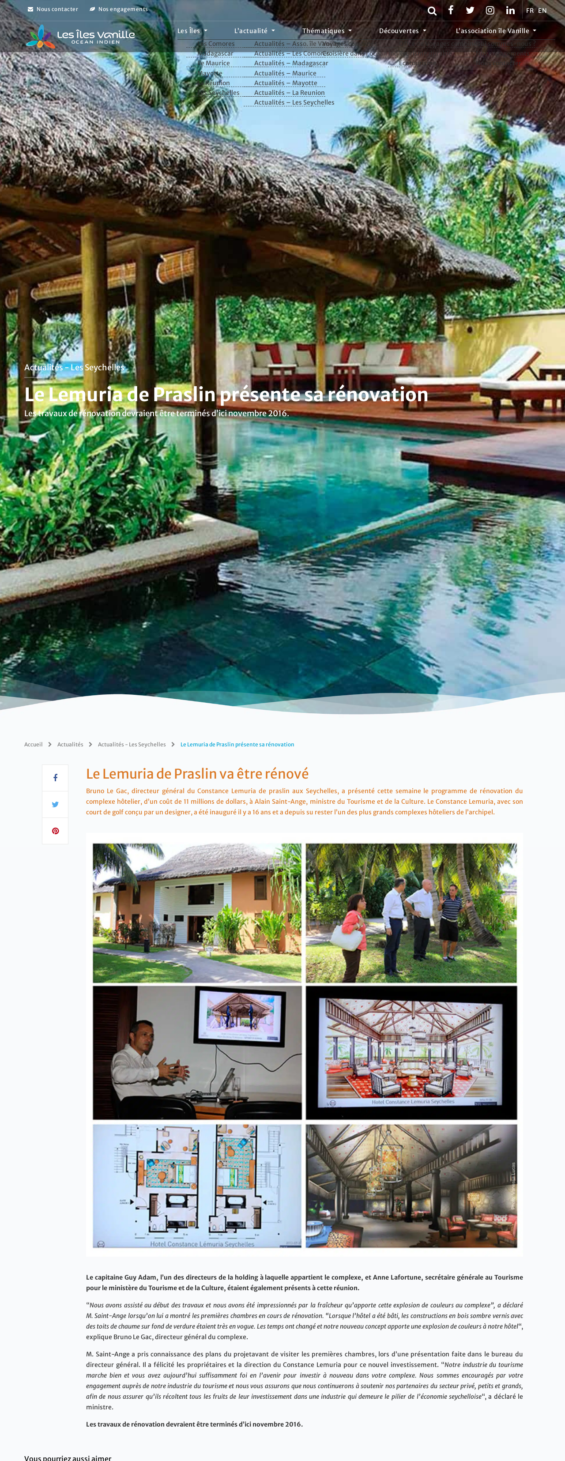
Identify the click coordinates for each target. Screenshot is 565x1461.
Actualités (70, 744)
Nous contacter (53, 9)
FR (530, 11)
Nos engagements (119, 9)
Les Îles (244, 37)
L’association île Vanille (499, 37)
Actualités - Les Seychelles (74, 367)
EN (542, 11)
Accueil (33, 744)
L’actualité (294, 37)
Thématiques (354, 37)
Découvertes (418, 37)
